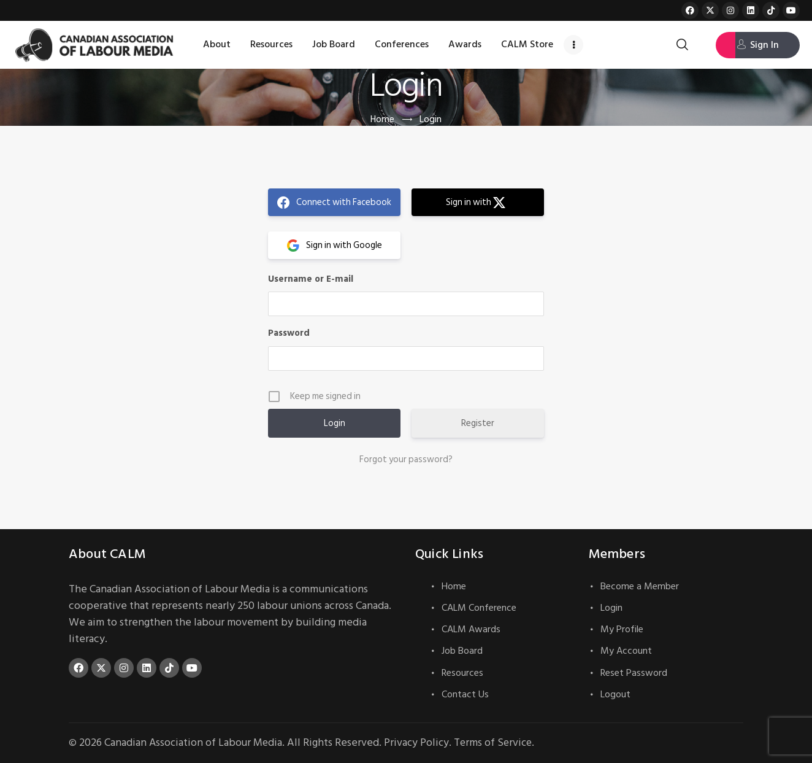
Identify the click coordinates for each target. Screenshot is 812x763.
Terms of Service (498, 742)
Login (611, 608)
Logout (615, 694)
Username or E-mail (310, 279)
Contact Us (465, 694)
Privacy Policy (419, 742)
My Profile (621, 629)
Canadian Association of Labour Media (194, 742)
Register (477, 423)
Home (382, 119)
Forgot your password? (406, 460)
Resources (462, 673)
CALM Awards (471, 629)
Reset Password (633, 673)
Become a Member (639, 586)
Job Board (462, 651)
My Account (626, 651)
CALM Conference (479, 608)
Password (289, 333)
